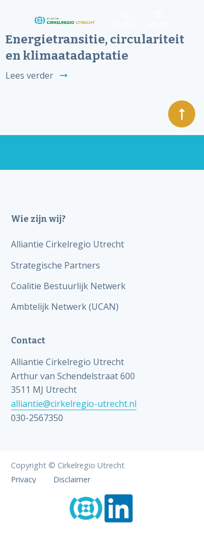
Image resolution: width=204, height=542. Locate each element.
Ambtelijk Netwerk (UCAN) (65, 307)
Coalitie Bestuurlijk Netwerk (68, 286)
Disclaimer (71, 479)
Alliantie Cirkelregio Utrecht (67, 244)
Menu (158, 19)
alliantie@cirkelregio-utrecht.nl (74, 404)
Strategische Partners (55, 265)
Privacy (23, 479)
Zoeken (126, 20)
